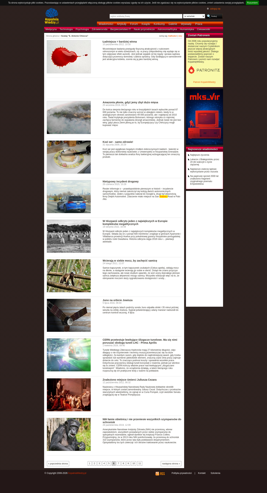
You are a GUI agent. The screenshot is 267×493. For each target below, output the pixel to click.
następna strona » (171, 463)
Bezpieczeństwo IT (120, 29)
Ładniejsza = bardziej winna (120, 41)
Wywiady (186, 23)
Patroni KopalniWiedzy (204, 82)
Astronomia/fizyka (167, 29)
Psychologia (82, 29)
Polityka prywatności (182, 473)
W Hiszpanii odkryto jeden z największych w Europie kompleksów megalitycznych (135, 223)
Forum (134, 23)
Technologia (66, 29)
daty (180, 36)
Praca (198, 23)
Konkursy (159, 23)
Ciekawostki (203, 29)
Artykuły (121, 23)
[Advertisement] (114, 88)
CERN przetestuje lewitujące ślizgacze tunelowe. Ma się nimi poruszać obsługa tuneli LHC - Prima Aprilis (140, 341)
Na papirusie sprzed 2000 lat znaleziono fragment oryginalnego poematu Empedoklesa (204, 180)
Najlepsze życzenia (199, 155)
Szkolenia (215, 473)
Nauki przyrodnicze (144, 29)
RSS (162, 474)
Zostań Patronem (199, 35)
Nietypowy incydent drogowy (121, 181)
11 (140, 463)
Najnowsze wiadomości (203, 149)
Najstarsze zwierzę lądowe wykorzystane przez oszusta (204, 170)
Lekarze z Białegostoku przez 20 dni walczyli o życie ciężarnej (204, 162)
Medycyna (51, 29)
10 (133, 463)
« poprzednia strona (58, 463)
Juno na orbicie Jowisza (118, 300)
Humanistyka (187, 29)
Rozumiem (252, 2)
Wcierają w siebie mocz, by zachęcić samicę (130, 260)
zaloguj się (215, 8)
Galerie (173, 23)
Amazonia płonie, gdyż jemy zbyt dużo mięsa (130, 102)
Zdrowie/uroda (99, 29)
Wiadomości (106, 23)
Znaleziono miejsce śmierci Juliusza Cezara (130, 379)
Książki (146, 23)
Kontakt (202, 473)
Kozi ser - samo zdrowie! (118, 141)
